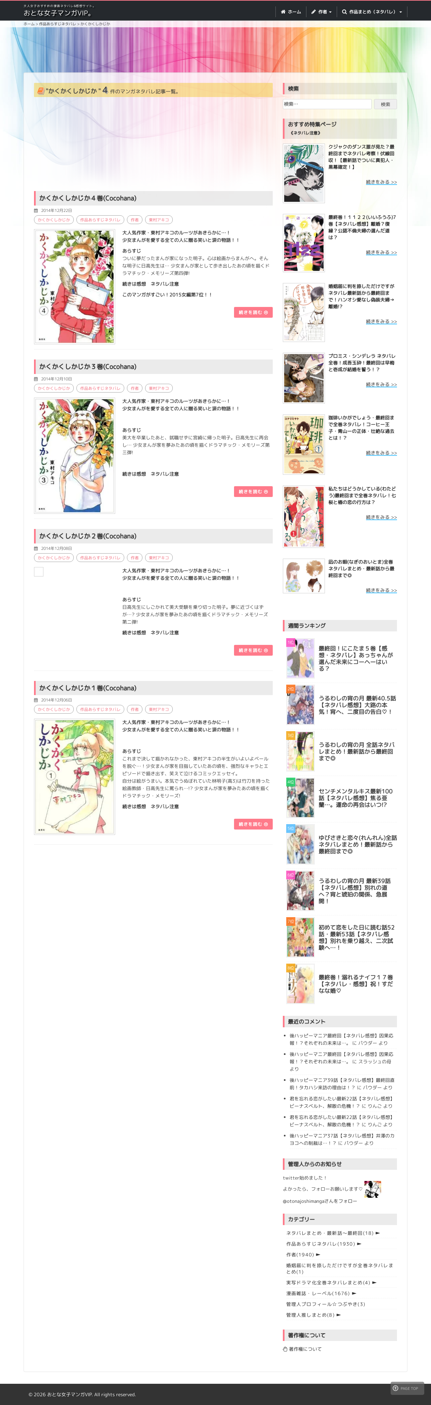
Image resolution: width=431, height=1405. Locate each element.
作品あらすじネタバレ (100, 219)
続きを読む (253, 312)
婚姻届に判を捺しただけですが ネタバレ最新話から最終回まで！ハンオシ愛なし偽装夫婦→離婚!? (361, 296)
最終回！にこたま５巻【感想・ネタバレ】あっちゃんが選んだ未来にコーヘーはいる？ (356, 659)
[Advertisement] (215, 51)
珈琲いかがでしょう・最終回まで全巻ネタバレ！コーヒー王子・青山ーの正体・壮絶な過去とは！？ (361, 427)
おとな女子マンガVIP (69, 1394)
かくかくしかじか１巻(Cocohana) (87, 687)
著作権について (302, 1349)
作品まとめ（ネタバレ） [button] (372, 12)
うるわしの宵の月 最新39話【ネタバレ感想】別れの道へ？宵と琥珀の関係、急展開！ (355, 891)
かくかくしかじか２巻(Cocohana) (87, 535)
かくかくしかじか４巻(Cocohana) (87, 198)
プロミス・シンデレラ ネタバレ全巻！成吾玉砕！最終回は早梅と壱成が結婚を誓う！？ (362, 363)
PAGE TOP (405, 1388)
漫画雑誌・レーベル (318, 1293)
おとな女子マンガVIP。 (59, 13)
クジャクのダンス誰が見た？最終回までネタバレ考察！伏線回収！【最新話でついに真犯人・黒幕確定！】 (361, 157)
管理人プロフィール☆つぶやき (325, 1304)
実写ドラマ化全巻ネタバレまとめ (328, 1282)
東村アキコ (159, 219)
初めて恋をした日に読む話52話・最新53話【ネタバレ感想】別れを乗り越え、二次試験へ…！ (357, 937)
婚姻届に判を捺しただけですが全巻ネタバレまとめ (340, 1268)
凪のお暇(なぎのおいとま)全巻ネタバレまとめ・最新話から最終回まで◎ (361, 569)
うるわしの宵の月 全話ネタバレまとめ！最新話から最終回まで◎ (357, 752)
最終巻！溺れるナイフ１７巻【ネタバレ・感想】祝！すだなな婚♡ (356, 984)
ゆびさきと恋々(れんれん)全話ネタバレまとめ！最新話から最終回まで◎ (358, 845)
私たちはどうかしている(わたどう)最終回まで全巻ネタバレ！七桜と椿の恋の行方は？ (362, 495)
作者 (135, 219)
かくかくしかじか (54, 219)
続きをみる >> (381, 182)
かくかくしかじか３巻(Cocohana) (87, 366)
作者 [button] (321, 12)
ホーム (291, 12)
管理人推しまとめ (310, 1315)
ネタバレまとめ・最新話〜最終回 (330, 1233)
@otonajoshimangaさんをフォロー (320, 1201)
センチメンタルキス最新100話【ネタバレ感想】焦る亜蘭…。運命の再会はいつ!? (356, 798)
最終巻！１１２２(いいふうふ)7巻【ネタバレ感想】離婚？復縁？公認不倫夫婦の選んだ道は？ (362, 227)
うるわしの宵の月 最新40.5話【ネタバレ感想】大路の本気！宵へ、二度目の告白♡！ (357, 705)
